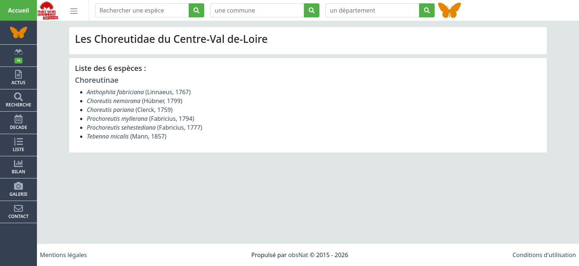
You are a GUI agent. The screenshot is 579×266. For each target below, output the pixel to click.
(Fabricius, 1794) (140, 119)
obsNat (298, 255)
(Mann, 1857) (127, 136)
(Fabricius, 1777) (144, 127)
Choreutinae (97, 80)
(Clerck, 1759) (129, 110)
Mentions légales (63, 255)
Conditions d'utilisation (544, 255)
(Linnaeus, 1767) (139, 92)
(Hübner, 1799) (134, 101)
